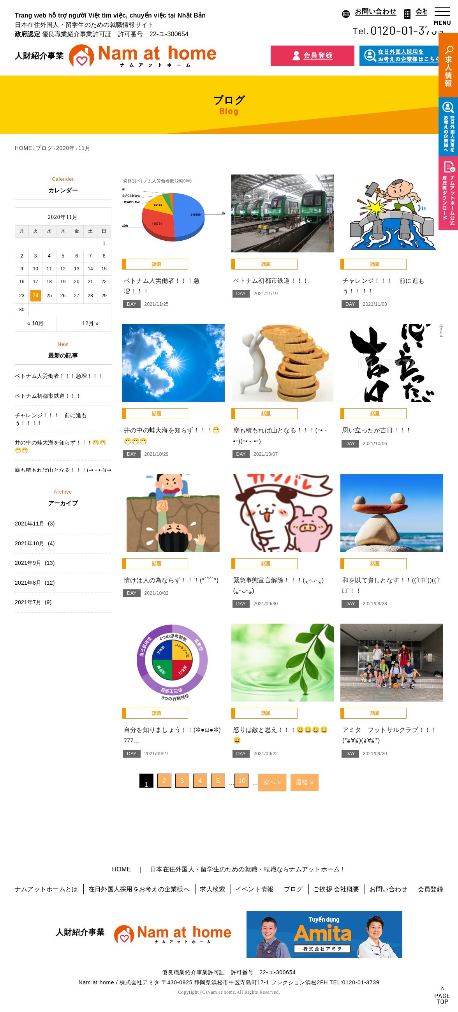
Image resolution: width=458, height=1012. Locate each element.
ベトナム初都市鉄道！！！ (48, 396)
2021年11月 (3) (35, 523)
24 (35, 295)
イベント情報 (254, 889)
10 (241, 781)
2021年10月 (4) (35, 543)
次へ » (272, 782)
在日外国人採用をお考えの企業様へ (139, 889)
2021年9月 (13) (35, 563)
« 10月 (35, 323)
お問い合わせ (388, 889)
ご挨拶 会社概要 (336, 889)
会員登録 (430, 889)
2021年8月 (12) (35, 583)
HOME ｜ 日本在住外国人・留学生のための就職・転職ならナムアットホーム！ (229, 869)
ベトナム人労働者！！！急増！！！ (59, 376)
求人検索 (212, 889)
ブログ (293, 889)
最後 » (305, 782)
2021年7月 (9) (33, 602)
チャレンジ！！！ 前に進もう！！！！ (51, 419)
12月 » (90, 323)
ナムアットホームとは (46, 889)
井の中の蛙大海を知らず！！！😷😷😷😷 (60, 446)
